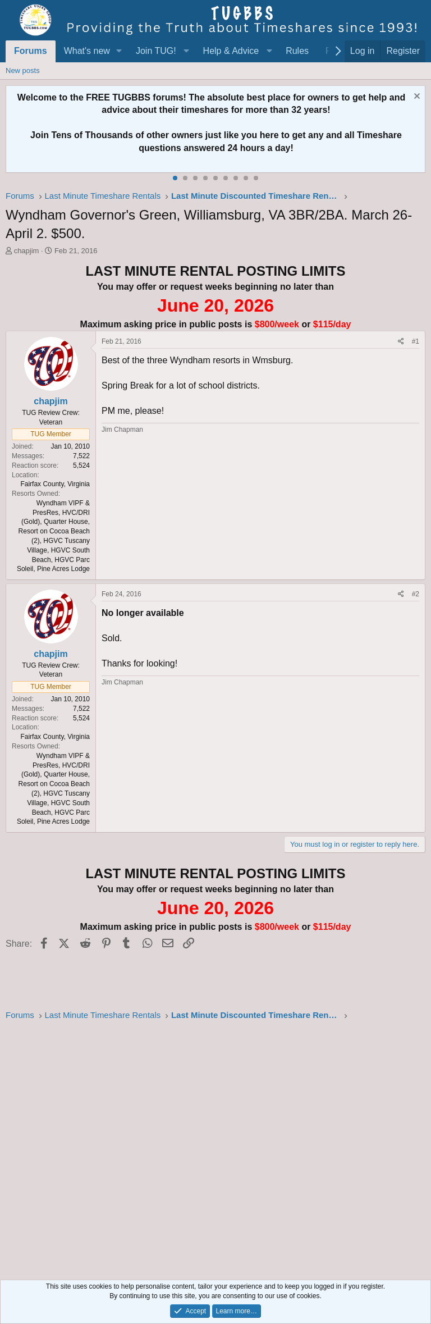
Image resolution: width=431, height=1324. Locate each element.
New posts (23, 70)
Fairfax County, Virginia (55, 484)
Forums (30, 51)
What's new (87, 51)
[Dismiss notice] (415, 97)
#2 (415, 594)
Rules (297, 51)
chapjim (26, 250)
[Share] (401, 341)
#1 (415, 341)
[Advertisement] (215, 1147)
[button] (119, 51)
